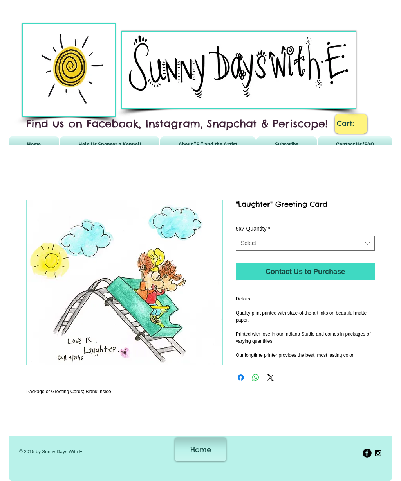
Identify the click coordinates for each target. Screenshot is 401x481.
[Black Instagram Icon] (378, 453)
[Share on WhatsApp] (255, 377)
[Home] (200, 449)
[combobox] (305, 243)
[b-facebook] (367, 453)
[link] (351, 123)
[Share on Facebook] (241, 377)
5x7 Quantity (253, 228)
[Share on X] (270, 377)
